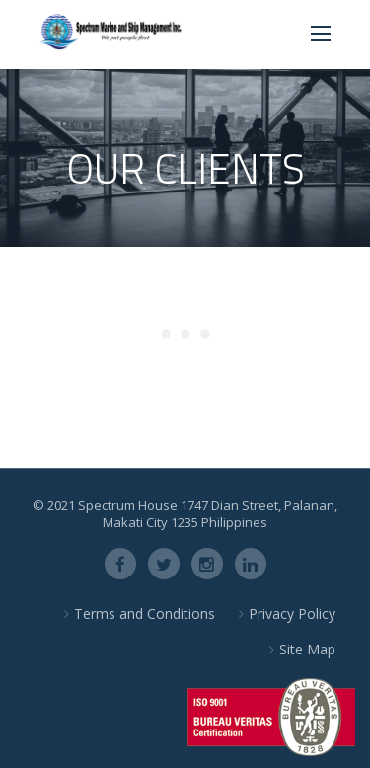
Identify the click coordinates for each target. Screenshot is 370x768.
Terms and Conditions (144, 613)
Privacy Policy (292, 613)
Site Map (307, 649)
